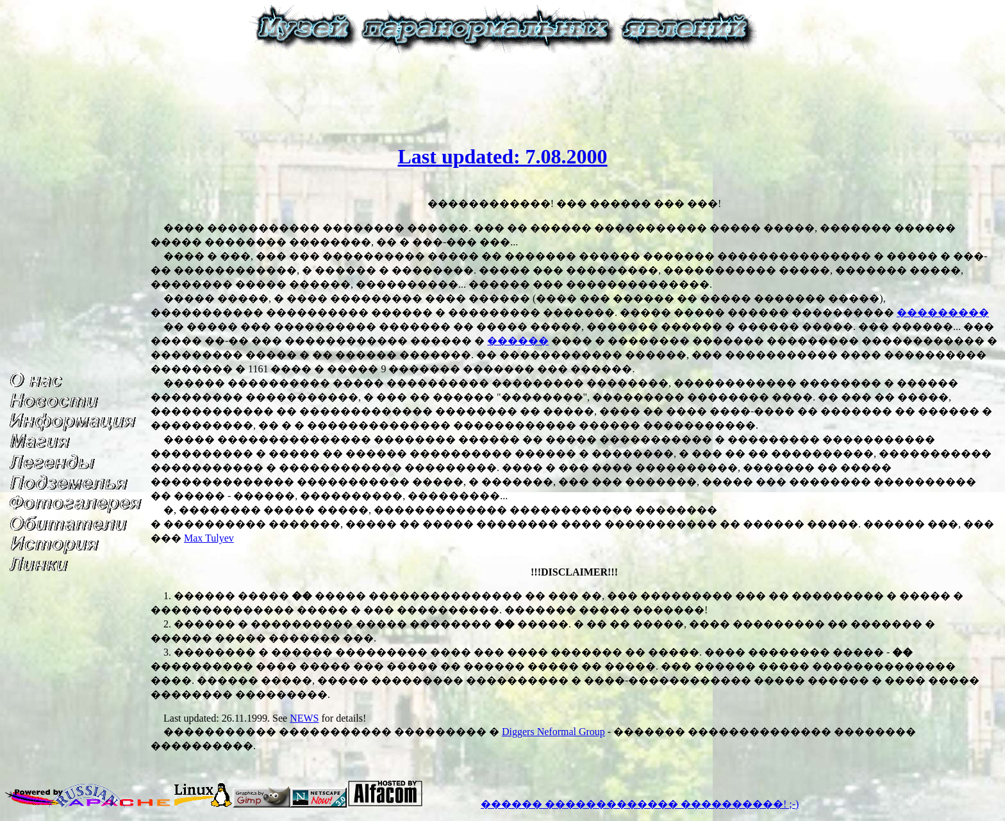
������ (518, 340)
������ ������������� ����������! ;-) (640, 804)
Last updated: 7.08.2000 (502, 156)
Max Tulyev (209, 538)
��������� (943, 312)
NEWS (304, 718)
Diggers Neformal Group (553, 731)
